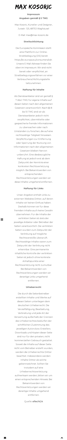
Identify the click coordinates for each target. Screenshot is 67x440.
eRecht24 (38, 401)
